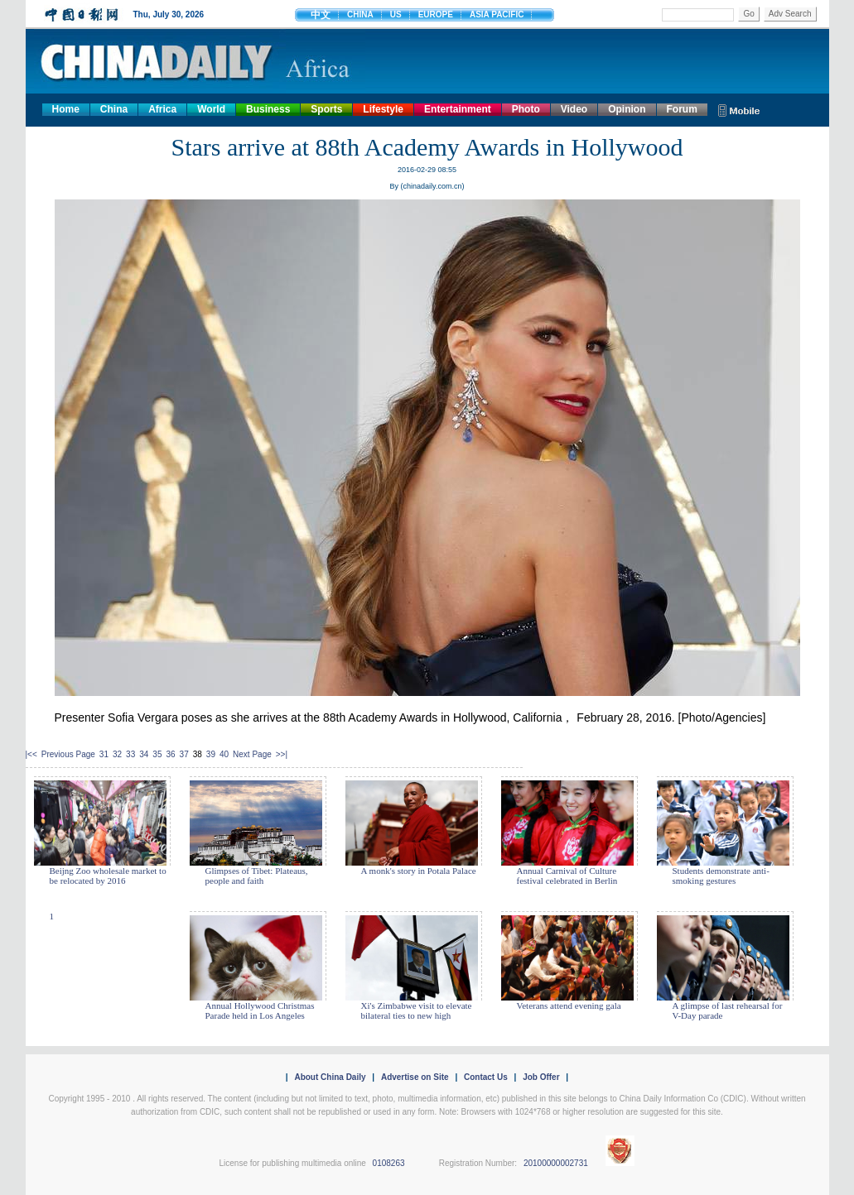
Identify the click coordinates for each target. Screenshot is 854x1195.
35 (157, 754)
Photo (526, 109)
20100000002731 (555, 1163)
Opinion (626, 109)
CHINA (360, 14)
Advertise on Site (415, 1077)
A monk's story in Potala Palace (418, 871)
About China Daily (329, 1077)
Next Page (252, 754)
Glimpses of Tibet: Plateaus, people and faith (256, 875)
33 (130, 754)
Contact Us (486, 1077)
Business (268, 109)
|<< (31, 754)
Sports (326, 109)
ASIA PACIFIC (497, 14)
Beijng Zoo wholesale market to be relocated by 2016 (108, 875)
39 (210, 754)
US (396, 14)
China (114, 109)
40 (224, 754)
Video (574, 109)
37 (184, 754)
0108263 (389, 1163)
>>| (281, 754)
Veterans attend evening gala (569, 1005)
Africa (162, 109)
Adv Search (790, 13)
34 (143, 754)
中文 (321, 15)
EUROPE (435, 14)
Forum (682, 109)
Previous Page (68, 754)
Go (748, 13)
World (211, 109)
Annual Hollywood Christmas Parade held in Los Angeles (260, 1010)
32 (117, 754)
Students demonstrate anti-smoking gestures (721, 875)
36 (170, 754)
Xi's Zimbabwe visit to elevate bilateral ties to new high (416, 1010)
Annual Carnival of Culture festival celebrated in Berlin (567, 875)
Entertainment (457, 109)
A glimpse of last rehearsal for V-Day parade (728, 1010)
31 (104, 754)
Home (66, 109)
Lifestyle (383, 109)
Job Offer (541, 1077)
